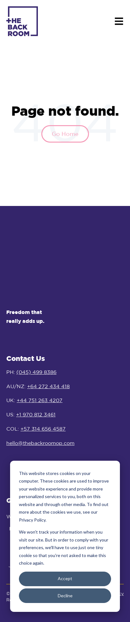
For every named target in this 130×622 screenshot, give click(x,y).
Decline (65, 595)
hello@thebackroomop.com (40, 439)
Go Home (65, 134)
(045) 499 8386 (36, 368)
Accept (65, 578)
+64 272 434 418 (48, 383)
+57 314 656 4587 (43, 425)
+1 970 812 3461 (36, 411)
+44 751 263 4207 (39, 397)
